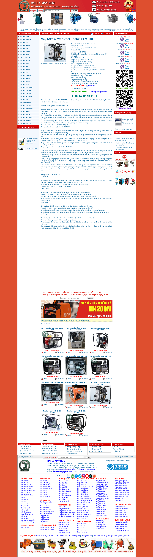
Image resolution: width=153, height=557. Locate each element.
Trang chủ (33, 11)
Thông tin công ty (25, 444)
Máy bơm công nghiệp (26, 87)
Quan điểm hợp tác (96, 447)
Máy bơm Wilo (24, 42)
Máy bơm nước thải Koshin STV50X (76, 412)
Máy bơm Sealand (25, 60)
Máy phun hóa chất (25, 123)
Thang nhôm (100, 528)
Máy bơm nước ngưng (26, 117)
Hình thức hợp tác (96, 449)
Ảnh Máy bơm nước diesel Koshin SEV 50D (55, 63)
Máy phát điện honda (51, 320)
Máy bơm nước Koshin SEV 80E (76, 356)
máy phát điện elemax (82, 320)
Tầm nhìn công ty (25, 449)
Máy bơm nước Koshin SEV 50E (52, 382)
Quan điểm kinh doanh (27, 451)
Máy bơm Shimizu (25, 45)
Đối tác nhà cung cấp (96, 444)
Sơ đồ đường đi (72, 453)
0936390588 (91, 470)
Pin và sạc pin (75, 536)
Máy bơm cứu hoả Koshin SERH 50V (52, 329)
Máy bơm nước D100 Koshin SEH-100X (100, 329)
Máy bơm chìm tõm (25, 105)
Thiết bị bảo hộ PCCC (47, 529)
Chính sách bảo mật (49, 446)
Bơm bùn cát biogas (25, 102)
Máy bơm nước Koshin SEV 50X (100, 356)
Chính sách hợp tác (96, 451)
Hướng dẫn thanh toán (74, 449)
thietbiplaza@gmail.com (99, 92)
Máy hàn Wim (100, 493)
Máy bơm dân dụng (25, 75)
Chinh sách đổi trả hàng (50, 451)
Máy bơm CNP (24, 72)
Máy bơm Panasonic (25, 39)
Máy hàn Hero (100, 491)
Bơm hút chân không (26, 120)
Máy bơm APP (24, 48)
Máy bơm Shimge (25, 69)
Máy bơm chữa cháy (25, 90)
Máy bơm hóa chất (25, 114)
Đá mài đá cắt (53, 536)
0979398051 (82, 470)
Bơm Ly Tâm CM (25, 57)
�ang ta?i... (76, 261)
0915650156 (72, 470)
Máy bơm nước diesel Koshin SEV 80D (100, 383)
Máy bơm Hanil (24, 36)
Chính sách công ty (48, 444)
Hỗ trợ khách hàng (72, 444)
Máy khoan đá (81, 518)
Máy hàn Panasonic (102, 496)
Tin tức (115, 447)
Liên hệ (40, 11)
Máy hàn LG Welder (102, 498)
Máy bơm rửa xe (24, 99)
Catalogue (117, 451)
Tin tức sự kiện (117, 444)
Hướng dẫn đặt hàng (73, 447)
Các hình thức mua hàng (74, 451)
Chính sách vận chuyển (50, 453)
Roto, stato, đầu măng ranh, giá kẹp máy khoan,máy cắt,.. (111, 536)
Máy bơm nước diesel (26, 96)
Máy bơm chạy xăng (25, 93)
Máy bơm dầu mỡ (25, 111)
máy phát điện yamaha (66, 320)
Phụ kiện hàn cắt (86, 536)
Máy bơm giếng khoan (26, 108)
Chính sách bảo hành (50, 449)
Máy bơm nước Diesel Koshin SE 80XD (76, 383)
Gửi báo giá (105, 33)
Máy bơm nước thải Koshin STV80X (52, 412)
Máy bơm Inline (24, 84)
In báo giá (95, 33)
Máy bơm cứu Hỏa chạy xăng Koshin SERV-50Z (76, 329)
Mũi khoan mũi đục (42, 536)
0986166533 (63, 470)
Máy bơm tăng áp (25, 78)
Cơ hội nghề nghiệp (26, 453)
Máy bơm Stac (24, 66)
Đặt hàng (59, 352)
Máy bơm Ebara (24, 63)
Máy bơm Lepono (25, 51)
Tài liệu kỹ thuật (118, 449)
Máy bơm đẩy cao (25, 81)
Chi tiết (44, 352)
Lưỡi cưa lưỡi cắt (64, 536)
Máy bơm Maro (24, 54)
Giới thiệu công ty (25, 446)
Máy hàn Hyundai (101, 495)
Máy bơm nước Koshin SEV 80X (52, 356)
